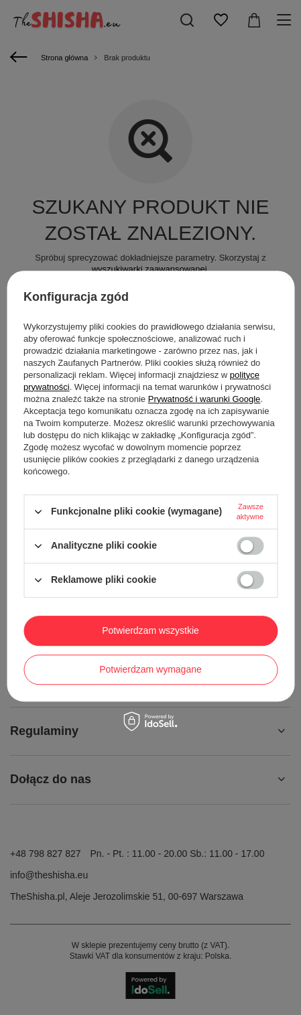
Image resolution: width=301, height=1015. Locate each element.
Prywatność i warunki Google (204, 399)
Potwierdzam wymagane (150, 669)
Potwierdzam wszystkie (150, 630)
